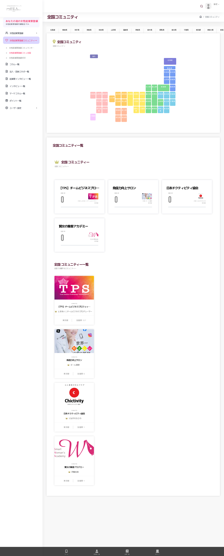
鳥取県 (124, 94)
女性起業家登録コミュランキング (22, 47)
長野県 (154, 94)
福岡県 (105, 94)
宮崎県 (105, 108)
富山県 (154, 87)
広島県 (118, 101)
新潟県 (163, 87)
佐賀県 (99, 94)
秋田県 (101, 30)
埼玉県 (174, 30)
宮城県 (89, 30)
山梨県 (160, 101)
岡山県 (124, 101)
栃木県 (149, 30)
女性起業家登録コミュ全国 (20, 52)
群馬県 (162, 30)
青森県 (64, 30)
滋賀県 (142, 94)
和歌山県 (136, 109)
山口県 (112, 98)
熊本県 (99, 101)
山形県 (113, 30)
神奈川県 (210, 30)
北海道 (52, 30)
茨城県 (137, 30)
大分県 (105, 101)
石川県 (148, 87)
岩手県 (77, 30)
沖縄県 (92, 116)
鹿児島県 (99, 109)
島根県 (118, 94)
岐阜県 (148, 101)
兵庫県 (130, 94)
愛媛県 (118, 110)
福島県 (125, 30)
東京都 (198, 30)
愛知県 (148, 108)
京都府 (136, 94)
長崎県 (92, 94)
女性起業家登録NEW (17, 57)
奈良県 (142, 101)
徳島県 (124, 117)
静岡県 (154, 108)
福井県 (148, 94)
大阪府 (136, 101)
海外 (94, 56)
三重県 (142, 108)
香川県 (124, 110)
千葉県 (186, 30)
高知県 (118, 117)
